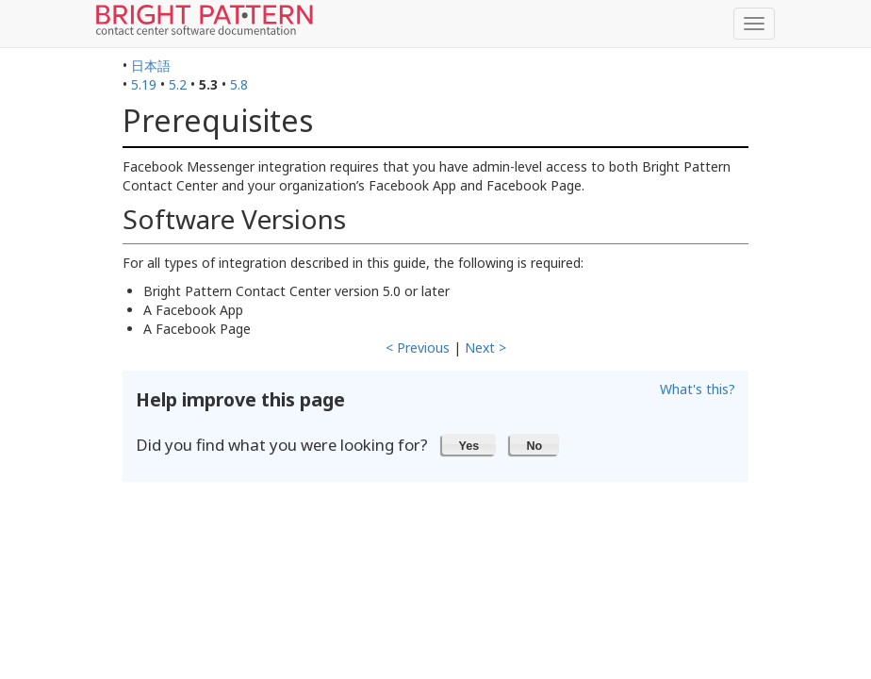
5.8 (239, 84)
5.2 (178, 84)
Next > (485, 347)
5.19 (143, 84)
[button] (469, 444)
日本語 (151, 66)
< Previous (418, 347)
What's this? (697, 389)
